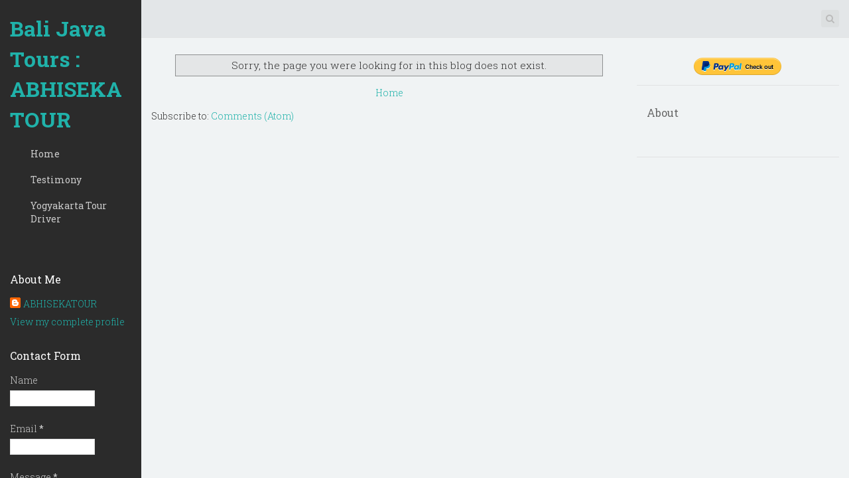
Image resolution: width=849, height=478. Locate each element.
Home (45, 153)
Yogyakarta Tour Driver (69, 212)
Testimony (56, 179)
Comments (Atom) (252, 116)
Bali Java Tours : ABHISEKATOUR (66, 73)
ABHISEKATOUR (60, 303)
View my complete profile (67, 321)
